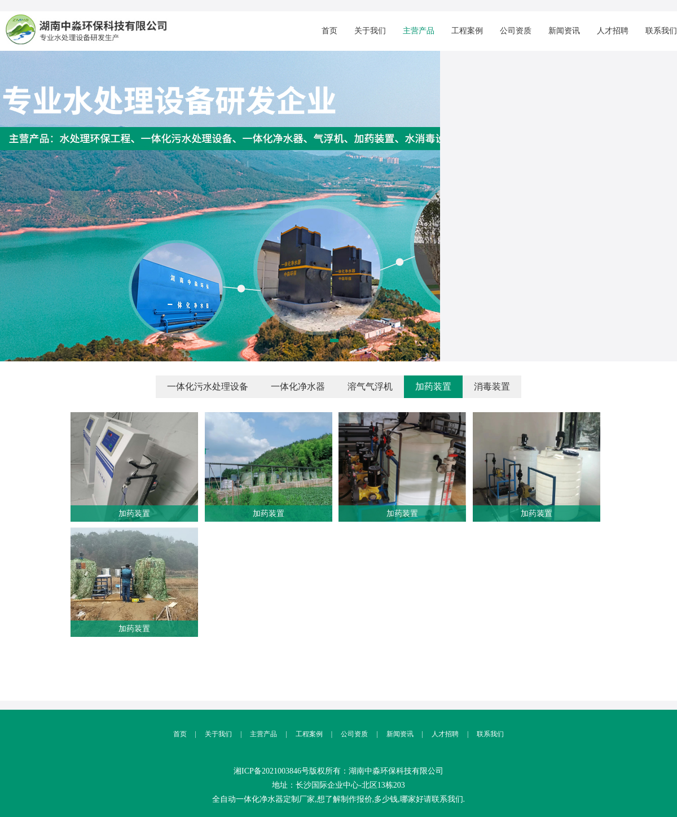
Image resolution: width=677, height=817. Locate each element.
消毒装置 (492, 386)
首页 (329, 31)
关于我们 (370, 31)
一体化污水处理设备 (207, 386)
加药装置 (433, 386)
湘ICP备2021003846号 (271, 771)
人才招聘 (612, 31)
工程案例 (467, 31)
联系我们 (661, 31)
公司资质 (515, 31)
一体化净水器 (298, 386)
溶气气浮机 (370, 386)
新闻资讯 (564, 31)
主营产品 (418, 31)
